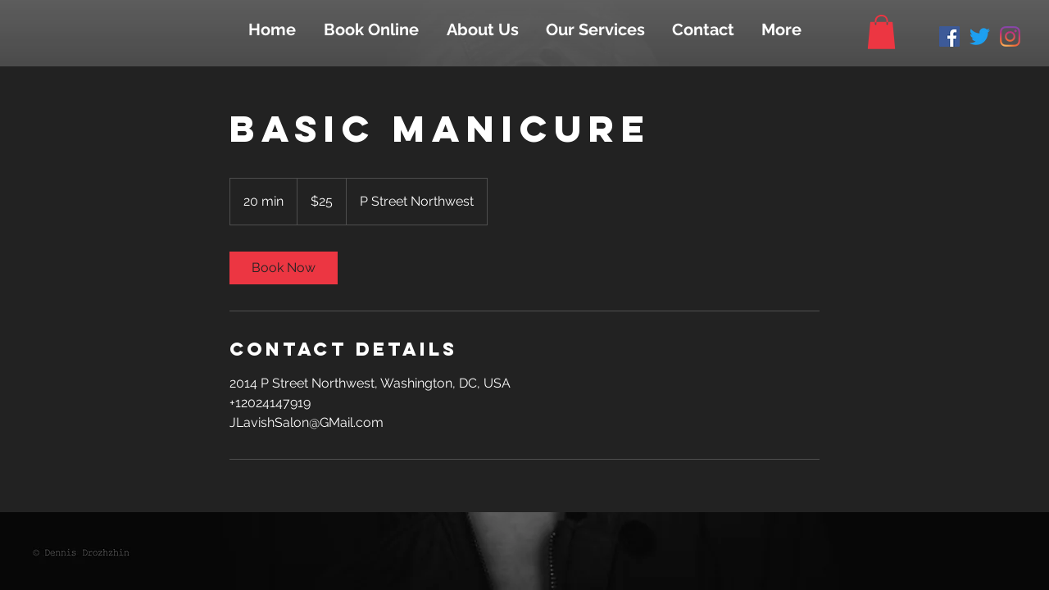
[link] (283, 268)
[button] (881, 32)
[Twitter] (980, 36)
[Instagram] (1010, 36)
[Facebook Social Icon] (949, 36)
